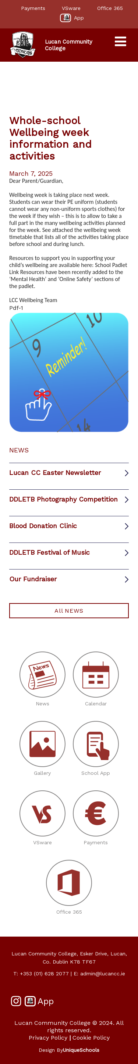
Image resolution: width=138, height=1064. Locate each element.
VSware (71, 8)
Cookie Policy (91, 1037)
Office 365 (110, 8)
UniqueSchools (81, 1050)
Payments (33, 8)
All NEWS (68, 610)
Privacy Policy (48, 1037)
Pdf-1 (16, 307)
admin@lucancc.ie (102, 973)
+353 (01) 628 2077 (44, 973)
